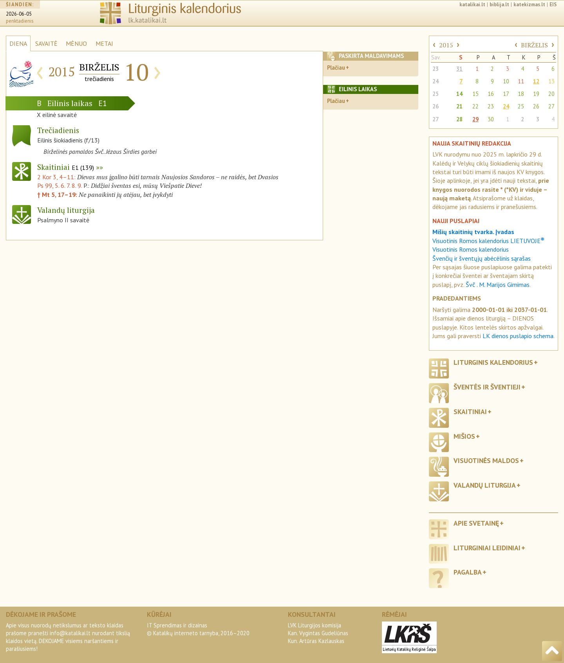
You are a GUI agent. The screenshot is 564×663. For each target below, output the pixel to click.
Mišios (464, 436)
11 (521, 81)
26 (435, 106)
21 (459, 106)
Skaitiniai (65, 167)
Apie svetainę (476, 523)
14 (459, 93)
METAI (104, 43)
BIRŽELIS (534, 45)
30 (491, 119)
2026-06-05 (19, 14)
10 (506, 81)
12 (536, 81)
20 (551, 93)
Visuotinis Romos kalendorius (470, 249)
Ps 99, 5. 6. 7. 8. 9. (59, 185)
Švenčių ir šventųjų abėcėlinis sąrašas (481, 258)
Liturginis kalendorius (493, 362)
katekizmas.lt (529, 4)
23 (435, 68)
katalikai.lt (472, 4)
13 (551, 81)
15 (475, 93)
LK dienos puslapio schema (518, 336)
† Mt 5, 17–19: (58, 194)
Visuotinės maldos (486, 460)
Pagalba (468, 572)
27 (551, 106)
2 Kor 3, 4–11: (57, 177)
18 (521, 93)
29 (475, 119)
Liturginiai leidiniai (487, 547)
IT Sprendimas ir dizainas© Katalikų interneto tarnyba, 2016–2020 (198, 629)
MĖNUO (76, 43)
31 (459, 68)
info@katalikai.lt (70, 633)
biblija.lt (499, 4)
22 (475, 106)
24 (435, 81)
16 (491, 93)
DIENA (18, 43)
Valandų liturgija (485, 485)
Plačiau (336, 67)
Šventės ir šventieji (487, 386)
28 (459, 119)
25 (435, 93)
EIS (553, 4)
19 (536, 93)
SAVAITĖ (46, 43)
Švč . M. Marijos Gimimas (498, 284)
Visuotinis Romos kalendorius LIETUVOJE (488, 241)
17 (506, 93)
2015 (446, 45)
